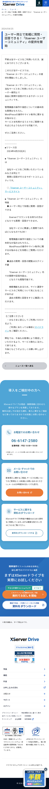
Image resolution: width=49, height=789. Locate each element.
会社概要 (18, 719)
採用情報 (29, 719)
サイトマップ (7, 719)
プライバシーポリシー (10, 713)
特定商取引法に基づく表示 (31, 713)
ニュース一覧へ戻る (24, 366)
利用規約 (28, 716)
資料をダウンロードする (23, 533)
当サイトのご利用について (12, 716)
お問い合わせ (23, 492)
